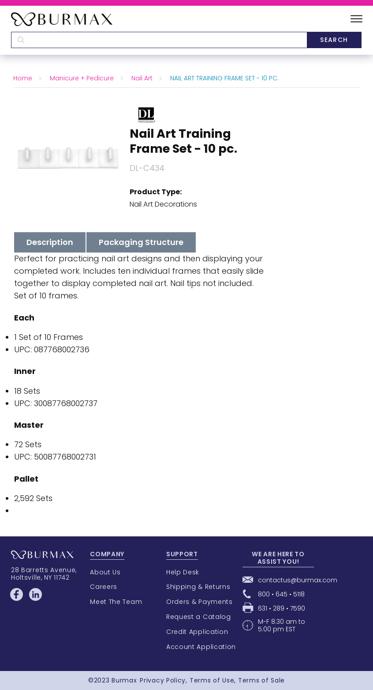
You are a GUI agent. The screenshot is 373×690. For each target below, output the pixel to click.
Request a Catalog (198, 616)
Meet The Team (116, 601)
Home (22, 78)
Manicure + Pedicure (82, 78)
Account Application (201, 646)
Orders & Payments (199, 601)
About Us (105, 572)
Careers (103, 586)
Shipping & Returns (198, 586)
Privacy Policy (163, 680)
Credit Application (197, 631)
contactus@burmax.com (297, 580)
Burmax (124, 680)
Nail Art (142, 78)
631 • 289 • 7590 (281, 608)
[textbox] (159, 40)
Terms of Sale (261, 680)
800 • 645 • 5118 (281, 594)
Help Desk (182, 572)
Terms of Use (212, 680)
